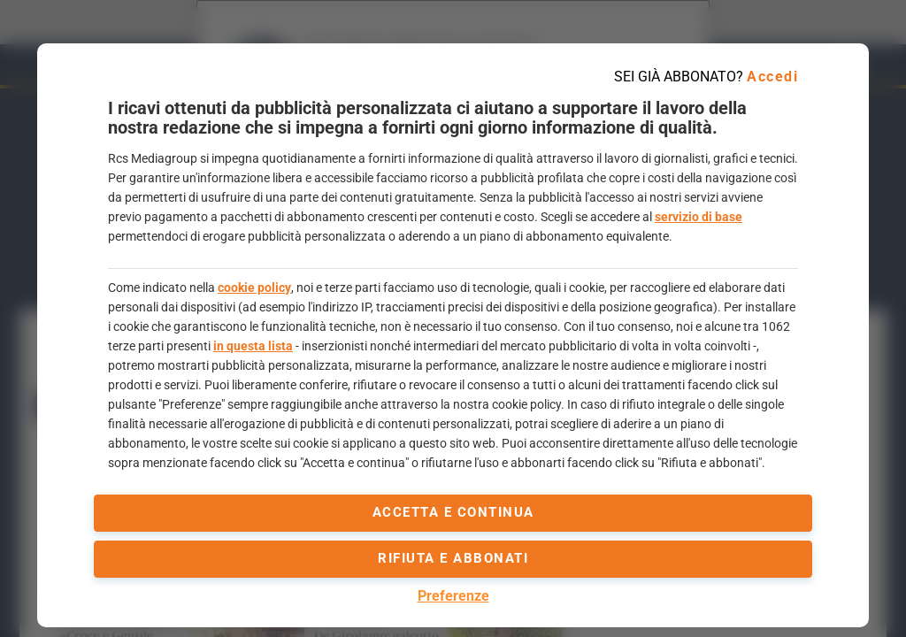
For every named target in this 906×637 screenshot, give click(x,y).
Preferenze (453, 595)
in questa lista (253, 346)
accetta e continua (453, 512)
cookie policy (254, 287)
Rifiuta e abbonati (453, 558)
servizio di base (698, 217)
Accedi (772, 76)
